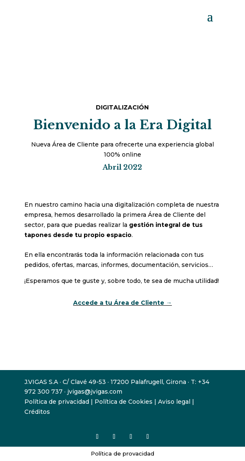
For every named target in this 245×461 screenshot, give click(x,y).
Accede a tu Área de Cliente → (122, 302)
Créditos (37, 412)
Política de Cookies (124, 401)
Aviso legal (174, 401)
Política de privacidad (56, 401)
